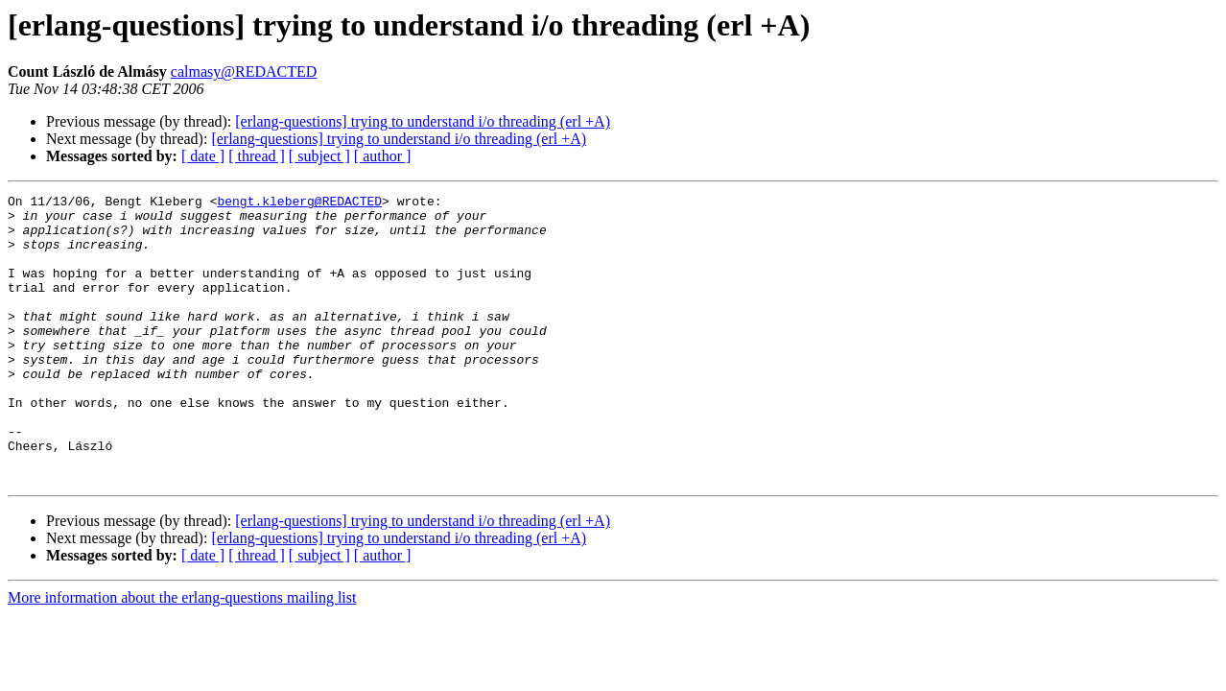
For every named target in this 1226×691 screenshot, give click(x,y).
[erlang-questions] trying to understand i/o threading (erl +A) (422, 121)
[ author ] (383, 156)
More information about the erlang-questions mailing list (182, 655)
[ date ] (202, 156)
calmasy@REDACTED (244, 71)
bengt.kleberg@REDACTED (299, 203)
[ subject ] (319, 156)
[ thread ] (256, 156)
